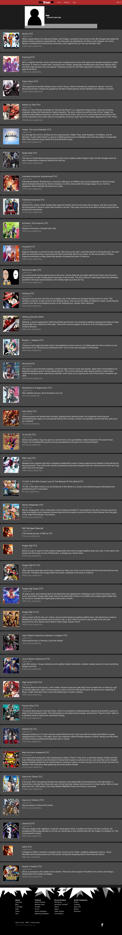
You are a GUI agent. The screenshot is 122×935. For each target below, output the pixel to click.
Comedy (77, 904)
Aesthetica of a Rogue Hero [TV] (37, 388)
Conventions (58, 914)
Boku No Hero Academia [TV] (35, 752)
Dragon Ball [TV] (29, 545)
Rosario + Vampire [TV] (32, 340)
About (70, 26)
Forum (59, 2)
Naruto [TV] (27, 34)
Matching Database (42, 914)
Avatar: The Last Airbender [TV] (36, 129)
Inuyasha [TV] (28, 247)
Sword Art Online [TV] (32, 777)
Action (76, 902)
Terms (17, 911)
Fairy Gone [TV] (29, 411)
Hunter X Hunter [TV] (32, 866)
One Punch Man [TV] (31, 270)
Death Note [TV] (29, 153)
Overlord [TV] (28, 823)
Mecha (76, 909)
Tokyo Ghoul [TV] (30, 81)
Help (74, 2)
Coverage (18, 907)
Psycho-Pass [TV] (30, 706)
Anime (56, 907)
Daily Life (77, 907)
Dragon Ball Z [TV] (30, 612)
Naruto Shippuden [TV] (32, 505)
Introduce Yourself (60, 904)
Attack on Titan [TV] (31, 105)
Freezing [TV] (28, 57)
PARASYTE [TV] (29, 729)
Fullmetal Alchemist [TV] (33, 200)
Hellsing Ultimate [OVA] (32, 317)
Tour (16, 914)
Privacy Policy (35, 922)
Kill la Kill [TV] (28, 364)
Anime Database (41, 911)
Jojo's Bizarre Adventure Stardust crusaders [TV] (44, 635)
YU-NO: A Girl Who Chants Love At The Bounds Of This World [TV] (52, 481)
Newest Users (40, 904)
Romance (77, 911)
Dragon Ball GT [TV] (31, 565)
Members (67, 2)
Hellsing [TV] (28, 293)
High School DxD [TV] (32, 682)
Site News (57, 902)
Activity (53, 26)
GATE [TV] (27, 847)
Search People (40, 902)
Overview (18, 902)
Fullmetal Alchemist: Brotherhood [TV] (39, 176)
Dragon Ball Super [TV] (32, 589)
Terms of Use (19, 922)
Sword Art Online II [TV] (33, 800)
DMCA (27, 922)
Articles (37, 907)
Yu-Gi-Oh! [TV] (29, 434)
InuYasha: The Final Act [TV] (35, 223)
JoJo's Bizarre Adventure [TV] (36, 659)
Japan (56, 909)
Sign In (119, 2)
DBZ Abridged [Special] (32, 528)
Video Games (59, 911)
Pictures (88, 26)
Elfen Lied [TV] (28, 458)
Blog (16, 904)
